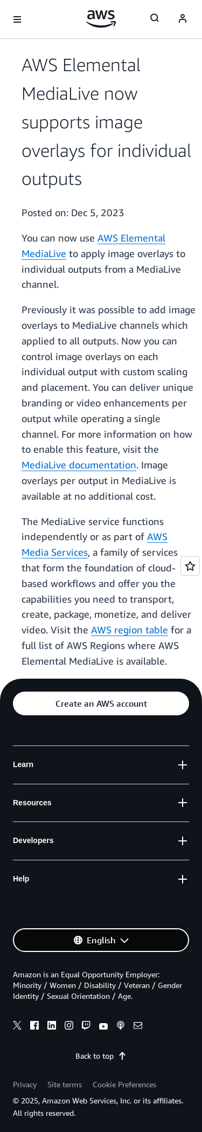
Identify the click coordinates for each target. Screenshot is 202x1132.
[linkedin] (51, 1027)
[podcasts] (120, 1027)
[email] (138, 1027)
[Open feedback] (190, 566)
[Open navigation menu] (17, 19)
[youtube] (103, 1027)
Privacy (25, 1084)
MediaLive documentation (79, 465)
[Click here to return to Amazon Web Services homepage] (101, 18)
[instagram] (69, 1027)
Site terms (64, 1084)
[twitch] (86, 1027)
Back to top (101, 1055)
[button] (101, 703)
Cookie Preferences (124, 1084)
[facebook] (34, 1027)
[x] (17, 1027)
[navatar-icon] (182, 19)
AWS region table (129, 630)
